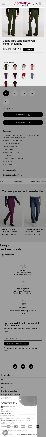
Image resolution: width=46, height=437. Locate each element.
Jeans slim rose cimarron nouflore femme (9, 231)
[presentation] (22, 357)
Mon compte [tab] (6, 420)
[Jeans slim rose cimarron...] (11, 211)
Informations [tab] (7, 375)
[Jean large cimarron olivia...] (35, 211)
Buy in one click (23, 122)
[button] (5, 433)
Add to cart (23, 114)
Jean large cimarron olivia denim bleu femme (34, 231)
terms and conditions (22, 348)
